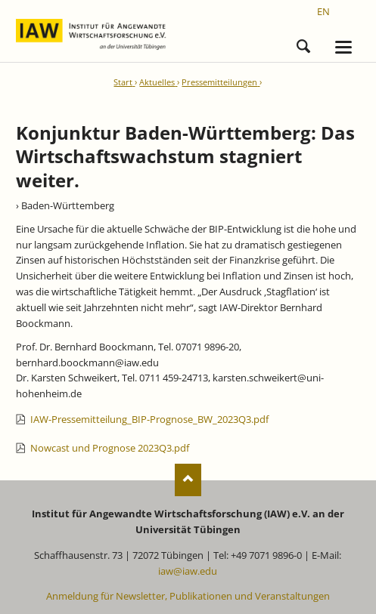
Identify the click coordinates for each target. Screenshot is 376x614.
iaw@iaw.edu (187, 571)
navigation (343, 47)
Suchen (303, 43)
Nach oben (188, 480)
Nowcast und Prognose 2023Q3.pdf (109, 448)
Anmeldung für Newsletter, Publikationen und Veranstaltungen (188, 596)
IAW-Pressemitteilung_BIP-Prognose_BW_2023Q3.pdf (149, 419)
